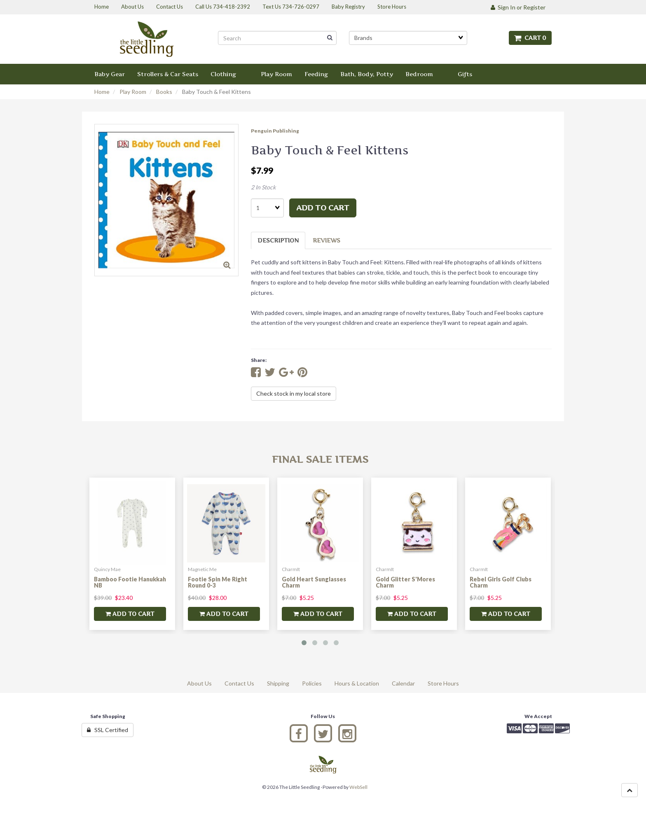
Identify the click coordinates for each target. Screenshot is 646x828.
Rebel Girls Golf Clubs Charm (500, 582)
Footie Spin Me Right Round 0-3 (217, 582)
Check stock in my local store (293, 393)
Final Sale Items (320, 459)
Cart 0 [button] (530, 37)
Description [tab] (278, 240)
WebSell (358, 787)
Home (102, 91)
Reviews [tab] (326, 240)
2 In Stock (263, 187)
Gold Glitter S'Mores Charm (405, 582)
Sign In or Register (518, 7)
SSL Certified (107, 729)
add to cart (322, 207)
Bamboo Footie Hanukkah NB (130, 582)
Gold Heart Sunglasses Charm (314, 582)
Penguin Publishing (275, 131)
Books (164, 91)
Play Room (132, 91)
